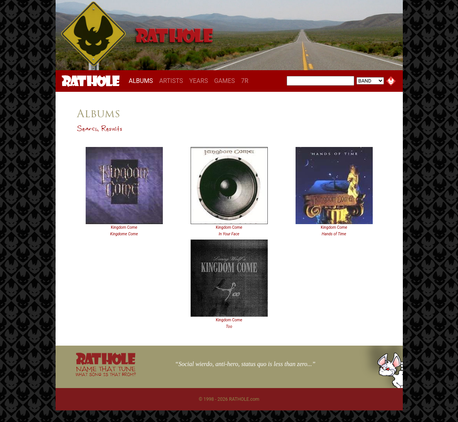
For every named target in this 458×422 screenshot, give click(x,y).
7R (244, 80)
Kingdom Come (124, 227)
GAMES (224, 80)
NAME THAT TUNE (106, 371)
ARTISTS (171, 80)
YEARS (198, 80)
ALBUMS (142, 80)
